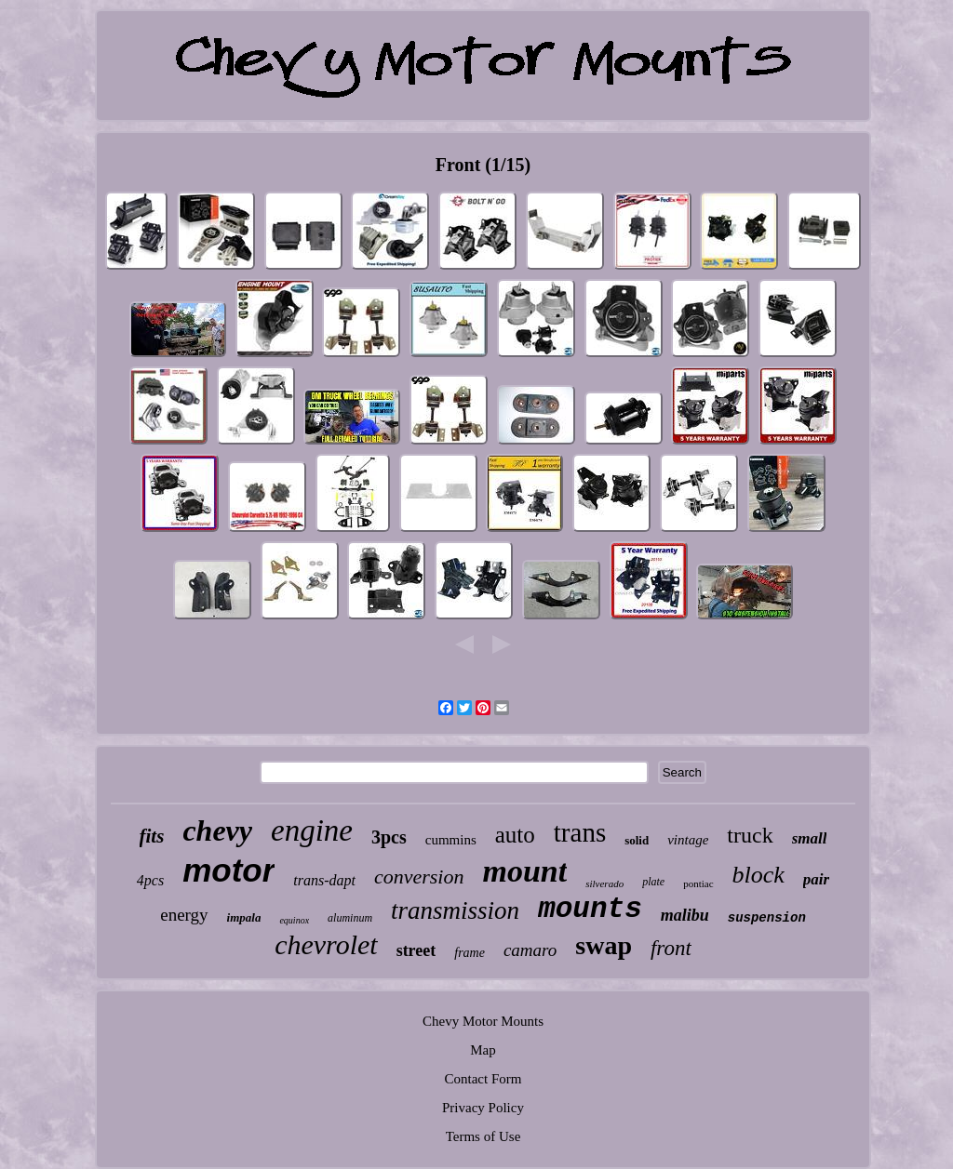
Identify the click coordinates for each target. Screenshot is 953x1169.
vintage (687, 839)
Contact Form (483, 1078)
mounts (590, 909)
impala (244, 917)
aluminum (350, 917)
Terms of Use (483, 1136)
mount (524, 871)
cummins (450, 839)
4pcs (150, 880)
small (809, 838)
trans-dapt (324, 880)
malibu (685, 915)
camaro (530, 950)
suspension (767, 917)
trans (580, 832)
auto (515, 834)
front (671, 948)
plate (653, 881)
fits (152, 836)
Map (483, 1050)
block (758, 874)
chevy (217, 830)
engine (312, 830)
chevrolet (326, 944)
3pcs (389, 837)
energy (184, 914)
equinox (294, 920)
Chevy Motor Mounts (483, 1021)
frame (469, 953)
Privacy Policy (483, 1107)
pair (816, 879)
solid (636, 840)
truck (749, 835)
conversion (419, 876)
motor (228, 870)
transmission (455, 910)
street (416, 950)
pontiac (698, 883)
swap (603, 945)
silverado (604, 883)
